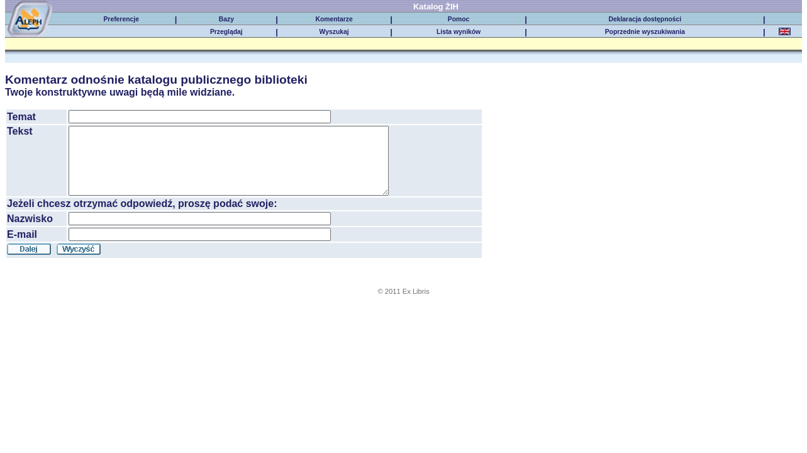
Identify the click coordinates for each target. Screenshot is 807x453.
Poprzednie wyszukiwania (645, 31)
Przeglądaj (226, 31)
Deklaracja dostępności (644, 19)
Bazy (226, 19)
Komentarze (333, 19)
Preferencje (120, 19)
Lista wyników (459, 31)
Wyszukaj (334, 31)
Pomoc (459, 19)
